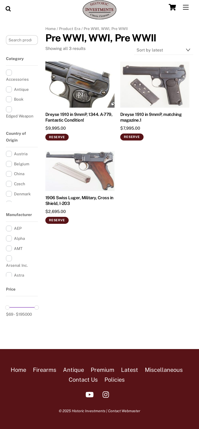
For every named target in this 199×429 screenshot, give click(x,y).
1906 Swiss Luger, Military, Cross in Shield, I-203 (79, 200)
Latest (129, 369)
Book (19, 99)
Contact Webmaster (124, 411)
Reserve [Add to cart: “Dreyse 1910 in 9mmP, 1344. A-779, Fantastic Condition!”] (57, 137)
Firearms (44, 369)
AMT (18, 248)
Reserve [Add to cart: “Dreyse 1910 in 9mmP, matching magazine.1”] (132, 137)
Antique (21, 89)
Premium (102, 369)
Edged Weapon (19, 116)
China (19, 174)
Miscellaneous (164, 369)
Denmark (22, 194)
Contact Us (83, 379)
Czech (19, 184)
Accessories (17, 79)
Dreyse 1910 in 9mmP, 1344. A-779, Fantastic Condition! (78, 117)
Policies (114, 379)
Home (50, 28)
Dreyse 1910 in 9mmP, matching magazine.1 (151, 117)
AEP (18, 228)
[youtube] (90, 394)
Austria (20, 154)
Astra (19, 275)
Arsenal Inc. (17, 265)
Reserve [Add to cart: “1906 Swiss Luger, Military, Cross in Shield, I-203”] (57, 220)
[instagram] (107, 394)
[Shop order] (163, 50)
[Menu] (186, 7)
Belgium (21, 164)
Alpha (19, 238)
